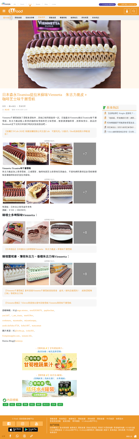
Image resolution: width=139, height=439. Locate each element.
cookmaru (6, 320)
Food (30, 4)
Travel (22, 4)
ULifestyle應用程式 (86, 430)
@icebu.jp (19, 331)
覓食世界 (41, 17)
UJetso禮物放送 (56, 430)
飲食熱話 (95, 18)
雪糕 (25, 404)
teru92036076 (36, 310)
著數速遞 (52, 18)
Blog (46, 4)
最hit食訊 (12, 106)
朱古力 (46, 404)
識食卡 (106, 430)
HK (15, 4)
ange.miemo (22, 310)
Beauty (38, 4)
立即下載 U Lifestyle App (128, 4)
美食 (19, 404)
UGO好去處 (130, 428)
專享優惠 (76, 421)
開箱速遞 (18, 18)
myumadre (17, 320)
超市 (60, 404)
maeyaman (36, 325)
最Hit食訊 (7, 18)
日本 (5, 404)
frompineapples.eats (11, 336)
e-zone (54, 4)
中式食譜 (110, 419)
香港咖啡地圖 (119, 428)
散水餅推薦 (64, 428)
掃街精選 (84, 18)
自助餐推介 (54, 428)
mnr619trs (28, 315)
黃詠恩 (7, 110)
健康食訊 (74, 18)
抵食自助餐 (30, 18)
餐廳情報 (63, 18)
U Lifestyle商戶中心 (89, 421)
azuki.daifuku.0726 (10, 325)
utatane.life (27, 336)
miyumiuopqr (30, 320)
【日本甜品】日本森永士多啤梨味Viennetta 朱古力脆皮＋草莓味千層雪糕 (38, 249)
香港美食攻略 (55, 421)
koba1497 (25, 325)
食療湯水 (119, 419)
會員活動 (66, 421)
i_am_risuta (17, 315)
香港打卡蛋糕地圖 (105, 428)
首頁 (4, 106)
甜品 (12, 404)
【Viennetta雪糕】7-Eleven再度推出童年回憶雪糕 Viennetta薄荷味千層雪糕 (38, 303)
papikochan (49, 310)
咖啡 (38, 404)
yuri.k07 (6, 315)
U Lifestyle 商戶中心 (109, 4)
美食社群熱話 (91, 428)
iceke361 (30, 331)
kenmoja (19, 341)
